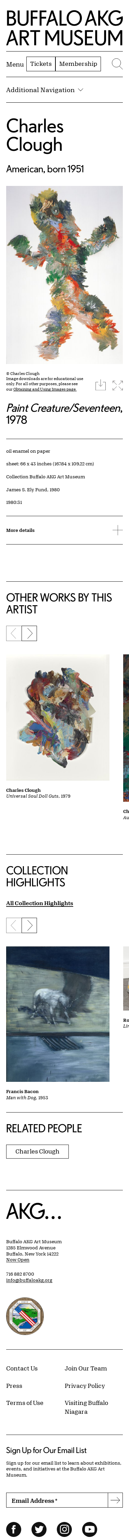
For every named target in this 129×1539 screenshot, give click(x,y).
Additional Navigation (44, 89)
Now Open (17, 1259)
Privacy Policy (85, 1385)
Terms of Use (24, 1402)
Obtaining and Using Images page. (45, 389)
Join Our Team (86, 1368)
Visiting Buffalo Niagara (86, 1407)
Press (14, 1385)
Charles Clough (35, 134)
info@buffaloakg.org (29, 1280)
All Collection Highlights (39, 903)
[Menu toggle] (15, 64)
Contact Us (22, 1368)
